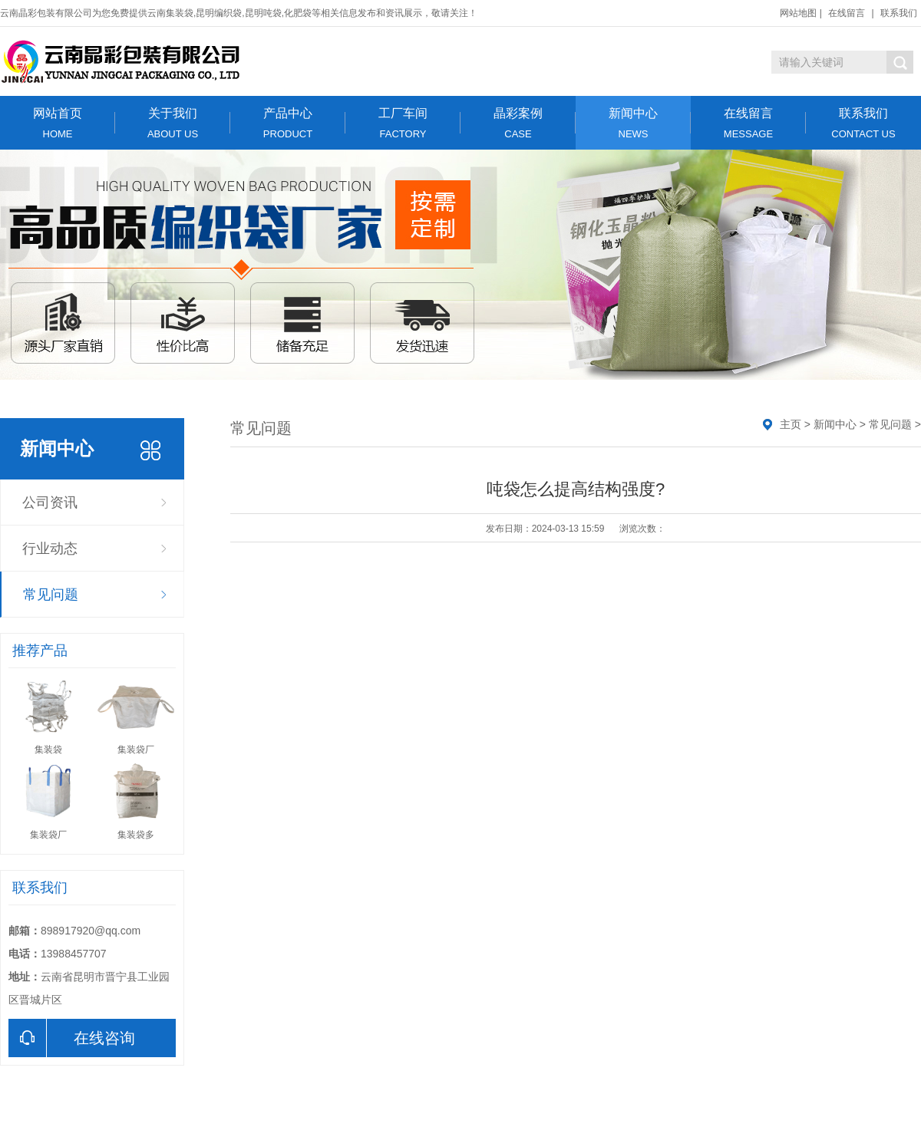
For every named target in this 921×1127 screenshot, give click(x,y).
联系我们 (898, 13)
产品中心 (287, 123)
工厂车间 (402, 123)
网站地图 (798, 13)
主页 (790, 424)
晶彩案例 (518, 123)
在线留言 (846, 13)
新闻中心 (633, 123)
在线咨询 (71, 1038)
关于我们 (172, 123)
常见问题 (50, 594)
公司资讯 (50, 502)
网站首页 (57, 123)
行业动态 (50, 548)
